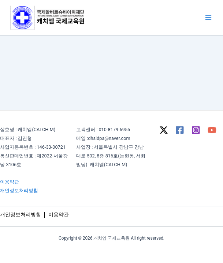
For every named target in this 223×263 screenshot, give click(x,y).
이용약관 (9, 181)
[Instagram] (196, 130)
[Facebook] (179, 130)
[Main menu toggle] (208, 17)
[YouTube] (212, 130)
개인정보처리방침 (19, 190)
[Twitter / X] (163, 130)
